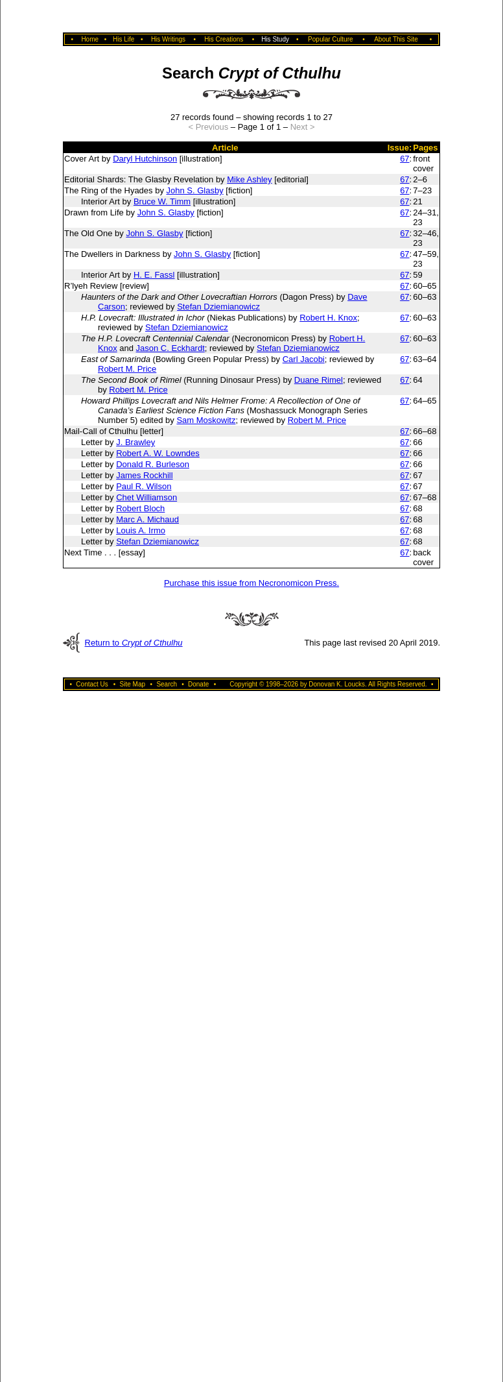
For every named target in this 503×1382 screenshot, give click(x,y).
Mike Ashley (249, 179)
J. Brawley (135, 442)
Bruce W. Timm (162, 201)
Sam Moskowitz (205, 420)
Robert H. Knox (328, 317)
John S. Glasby (195, 190)
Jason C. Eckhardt (170, 348)
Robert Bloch (140, 508)
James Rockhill (144, 475)
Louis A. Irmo (140, 530)
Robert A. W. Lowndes (158, 453)
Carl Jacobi (304, 359)
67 (404, 159)
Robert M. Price (127, 369)
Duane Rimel (318, 380)
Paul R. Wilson (143, 486)
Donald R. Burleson (152, 464)
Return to (134, 643)
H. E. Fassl (154, 275)
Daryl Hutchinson (145, 159)
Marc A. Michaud (147, 519)
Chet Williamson (146, 497)
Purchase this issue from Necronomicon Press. (251, 583)
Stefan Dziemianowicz (218, 306)
